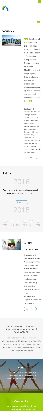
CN (3, 2)
